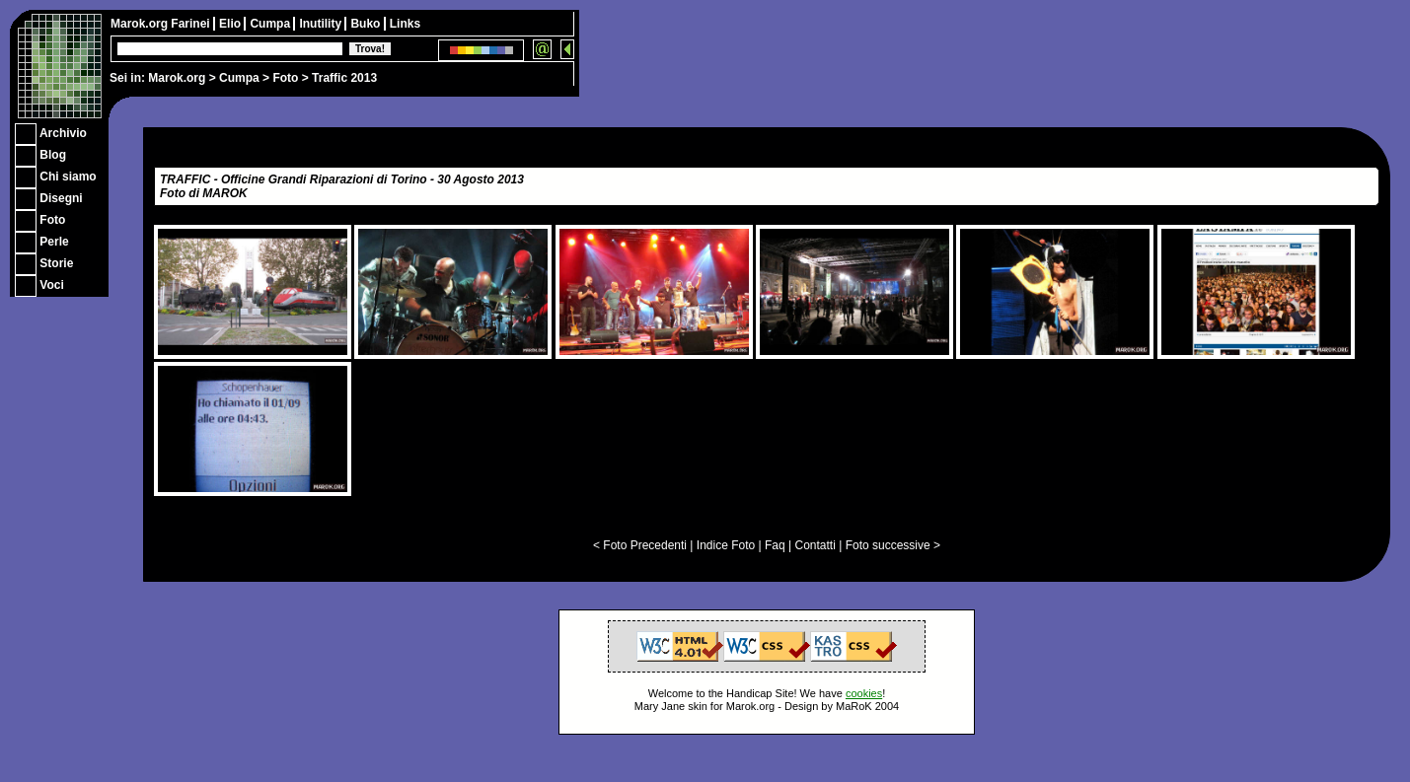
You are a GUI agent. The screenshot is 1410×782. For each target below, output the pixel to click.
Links (405, 24)
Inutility (321, 24)
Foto (285, 78)
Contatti (814, 545)
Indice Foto (726, 545)
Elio (231, 24)
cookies (864, 693)
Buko (366, 24)
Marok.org (176, 78)
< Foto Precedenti (640, 545)
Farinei (192, 24)
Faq (775, 545)
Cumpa (239, 78)
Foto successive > (893, 545)
